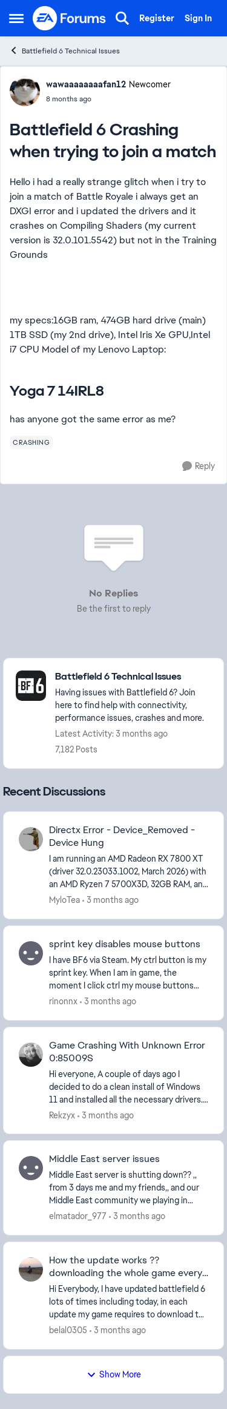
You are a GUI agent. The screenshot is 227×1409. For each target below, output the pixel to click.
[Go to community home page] (70, 18)
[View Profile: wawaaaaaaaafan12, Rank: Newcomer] (25, 91)
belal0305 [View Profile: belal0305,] (68, 1330)
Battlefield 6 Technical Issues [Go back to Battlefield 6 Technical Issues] (64, 51)
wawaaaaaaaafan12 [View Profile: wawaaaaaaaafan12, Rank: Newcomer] (86, 84)
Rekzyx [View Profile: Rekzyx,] (62, 1114)
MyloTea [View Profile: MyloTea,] (64, 899)
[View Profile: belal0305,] (31, 1269)
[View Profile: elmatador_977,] (31, 1168)
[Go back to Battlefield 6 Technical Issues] (133, 677)
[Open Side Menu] (16, 18)
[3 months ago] (110, 900)
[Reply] (198, 466)
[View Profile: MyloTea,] (31, 839)
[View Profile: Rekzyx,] (31, 1054)
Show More (114, 1374)
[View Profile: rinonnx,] (31, 953)
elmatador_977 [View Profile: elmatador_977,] (78, 1216)
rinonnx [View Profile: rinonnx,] (63, 1001)
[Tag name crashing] (31, 442)
